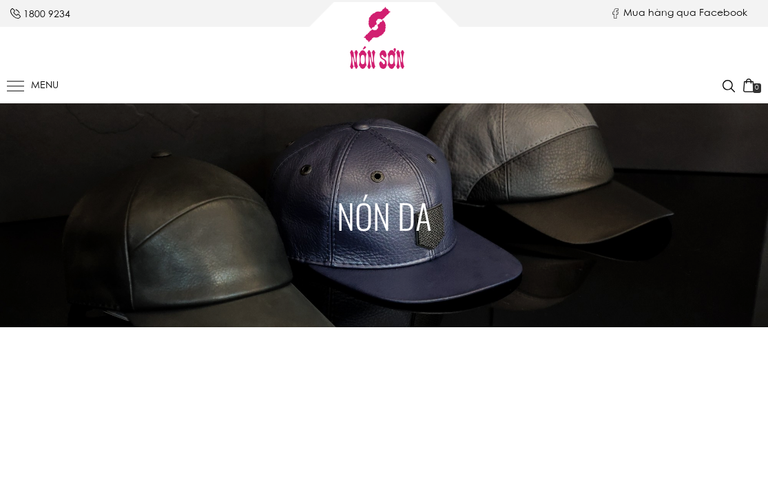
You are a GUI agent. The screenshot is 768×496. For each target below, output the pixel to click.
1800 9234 (46, 15)
